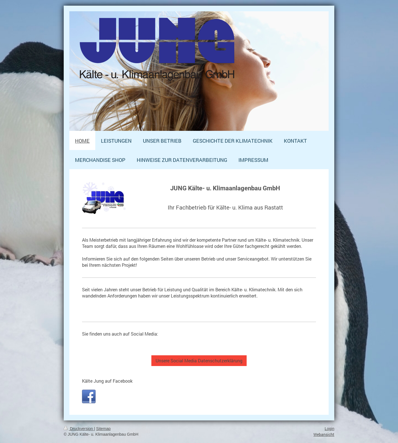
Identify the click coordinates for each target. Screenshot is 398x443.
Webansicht (323, 434)
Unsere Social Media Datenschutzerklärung (199, 360)
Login (329, 428)
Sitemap (103, 428)
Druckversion (79, 428)
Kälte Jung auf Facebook (107, 381)
